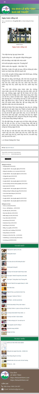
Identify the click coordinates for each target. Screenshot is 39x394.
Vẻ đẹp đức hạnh (7, 176)
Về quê (4, 195)
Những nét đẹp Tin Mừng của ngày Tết (11, 191)
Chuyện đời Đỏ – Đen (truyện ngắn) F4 (11, 188)
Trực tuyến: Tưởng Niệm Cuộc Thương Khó (17, 279)
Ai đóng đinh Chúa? (11, 253)
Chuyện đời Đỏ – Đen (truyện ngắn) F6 (11, 200)
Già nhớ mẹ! (6, 220)
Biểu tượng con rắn (7, 215)
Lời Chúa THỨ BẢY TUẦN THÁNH (15, 316)
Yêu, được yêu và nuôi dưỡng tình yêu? (16, 261)
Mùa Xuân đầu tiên (7, 213)
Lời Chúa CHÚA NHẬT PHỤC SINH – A (16, 312)
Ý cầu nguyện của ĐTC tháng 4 (14, 324)
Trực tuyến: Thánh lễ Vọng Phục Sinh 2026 (17, 275)
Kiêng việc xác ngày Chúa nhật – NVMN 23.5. (17, 351)
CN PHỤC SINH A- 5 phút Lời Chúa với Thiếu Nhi (18, 308)
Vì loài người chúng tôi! (12, 267)
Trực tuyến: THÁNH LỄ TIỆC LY (14, 296)
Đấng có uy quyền (7, 227)
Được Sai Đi (5, 186)
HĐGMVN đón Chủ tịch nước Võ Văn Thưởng (17, 360)
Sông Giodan (6, 232)
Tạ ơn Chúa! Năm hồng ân (9, 193)
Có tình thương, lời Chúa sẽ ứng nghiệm (12, 183)
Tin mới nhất (20, 245)
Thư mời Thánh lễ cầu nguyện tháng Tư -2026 (17, 283)
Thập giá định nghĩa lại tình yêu (14, 249)
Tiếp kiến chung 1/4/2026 (12, 328)
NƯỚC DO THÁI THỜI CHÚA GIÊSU (15, 342)
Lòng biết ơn (6, 178)
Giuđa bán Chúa (6, 222)
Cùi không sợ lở (6, 240)
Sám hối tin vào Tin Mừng (9, 230)
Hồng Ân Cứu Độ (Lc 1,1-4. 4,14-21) (11, 171)
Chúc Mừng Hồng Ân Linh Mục (14, 355)
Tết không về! (6, 166)
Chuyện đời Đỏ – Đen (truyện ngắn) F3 (11, 181)
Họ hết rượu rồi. (6, 210)
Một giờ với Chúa (11, 332)
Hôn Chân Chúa (10, 287)
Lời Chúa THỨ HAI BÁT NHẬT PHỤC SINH (17, 271)
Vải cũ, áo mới (6, 205)
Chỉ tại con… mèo (11, 364)
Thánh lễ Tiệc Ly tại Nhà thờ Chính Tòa (16, 292)
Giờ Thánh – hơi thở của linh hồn (14, 300)
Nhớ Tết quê (6, 225)
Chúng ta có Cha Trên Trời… (9, 235)
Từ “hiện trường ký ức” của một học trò (16, 320)
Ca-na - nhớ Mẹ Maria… (8, 208)
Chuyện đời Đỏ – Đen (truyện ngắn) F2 (11, 173)
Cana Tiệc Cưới (6, 218)
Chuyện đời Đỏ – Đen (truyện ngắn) (11, 168)
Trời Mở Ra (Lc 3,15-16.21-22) (9, 237)
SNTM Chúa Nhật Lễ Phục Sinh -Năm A (16, 304)
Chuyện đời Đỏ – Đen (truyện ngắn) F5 (11, 198)
